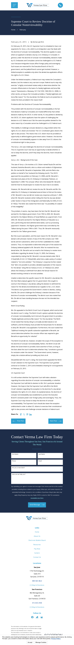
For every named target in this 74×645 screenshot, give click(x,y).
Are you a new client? (18, 468)
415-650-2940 (37, 603)
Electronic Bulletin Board (37, 540)
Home (37, 532)
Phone (14, 461)
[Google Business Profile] (42, 617)
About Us (37, 536)
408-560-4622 (37, 581)
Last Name (42, 454)
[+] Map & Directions (37, 585)
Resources (37, 544)
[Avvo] (37, 617)
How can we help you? (19, 474)
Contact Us (37, 557)
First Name (15, 454)
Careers (37, 553)
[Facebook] (32, 617)
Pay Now (37, 549)
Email (40, 461)
